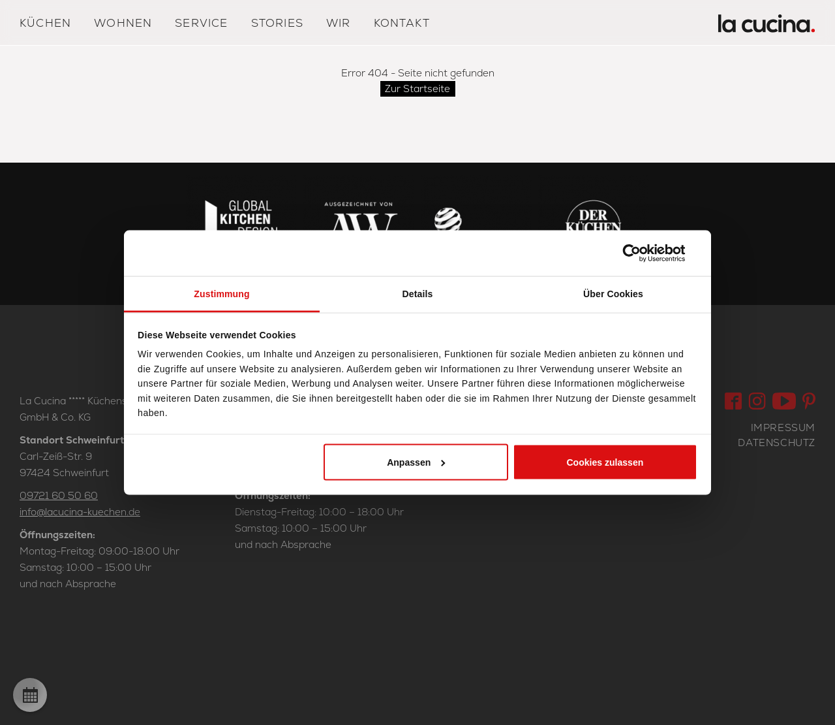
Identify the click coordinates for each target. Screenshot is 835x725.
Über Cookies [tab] (613, 294)
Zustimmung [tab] (221, 294)
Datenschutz (776, 442)
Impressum (783, 427)
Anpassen (416, 462)
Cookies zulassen (604, 462)
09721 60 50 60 (59, 495)
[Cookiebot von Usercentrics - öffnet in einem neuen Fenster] (640, 253)
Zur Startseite (417, 88)
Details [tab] (417, 294)
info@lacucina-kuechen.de (80, 512)
